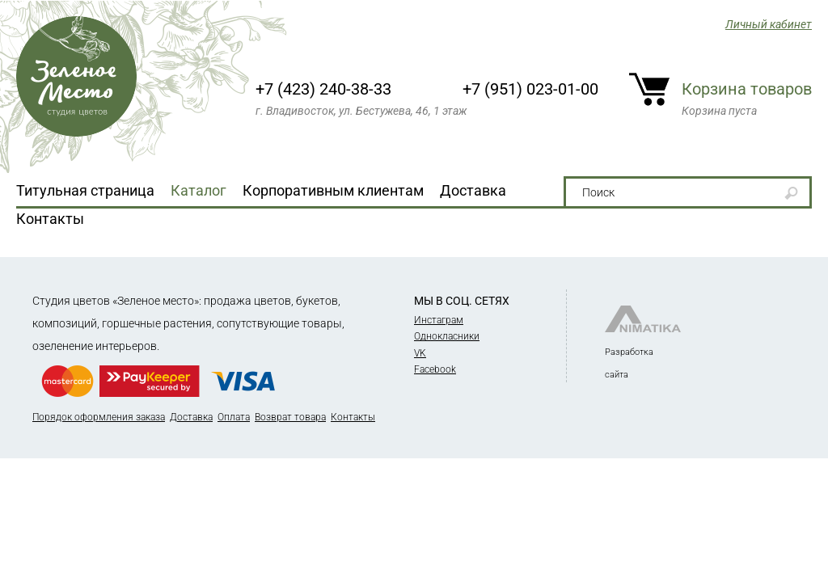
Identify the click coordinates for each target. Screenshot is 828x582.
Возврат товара (290, 417)
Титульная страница (85, 190)
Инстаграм (438, 320)
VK (420, 353)
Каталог (198, 190)
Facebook (435, 369)
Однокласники (446, 336)
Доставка (473, 190)
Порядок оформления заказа (98, 417)
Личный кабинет (768, 24)
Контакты (50, 218)
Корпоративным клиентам (333, 190)
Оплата (234, 417)
